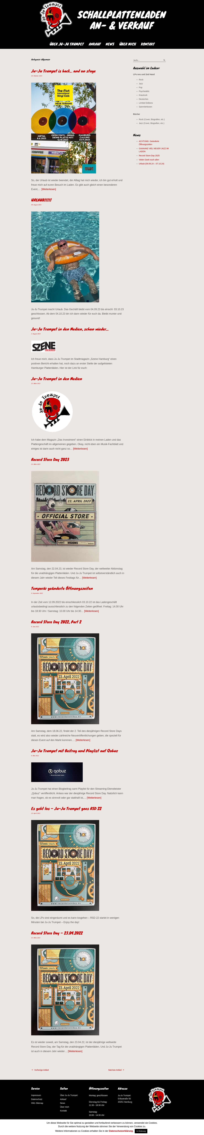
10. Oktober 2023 (36, 76)
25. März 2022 (35, 938)
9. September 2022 (37, 593)
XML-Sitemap (37, 1103)
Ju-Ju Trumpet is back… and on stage (63, 71)
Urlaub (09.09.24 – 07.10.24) (151, 164)
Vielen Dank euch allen (149, 160)
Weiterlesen (48, 189)
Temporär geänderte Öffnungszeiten (62, 588)
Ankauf (95, 44)
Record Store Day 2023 (50, 459)
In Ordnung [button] (141, 1131)
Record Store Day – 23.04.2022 (57, 933)
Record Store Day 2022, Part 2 (56, 622)
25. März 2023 (35, 383)
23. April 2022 (35, 813)
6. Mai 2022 (35, 755)
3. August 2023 (36, 334)
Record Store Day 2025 (149, 155)
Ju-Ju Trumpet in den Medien (56, 378)
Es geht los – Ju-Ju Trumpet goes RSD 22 (66, 808)
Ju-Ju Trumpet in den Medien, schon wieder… (70, 329)
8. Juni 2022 (35, 626)
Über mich (127, 44)
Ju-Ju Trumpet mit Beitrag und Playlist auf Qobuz (74, 750)
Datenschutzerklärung (121, 1131)
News (110, 44)
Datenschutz (36, 1099)
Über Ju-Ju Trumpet (67, 44)
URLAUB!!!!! (41, 200)
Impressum (36, 1095)
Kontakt (148, 44)
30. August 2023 (36, 205)
